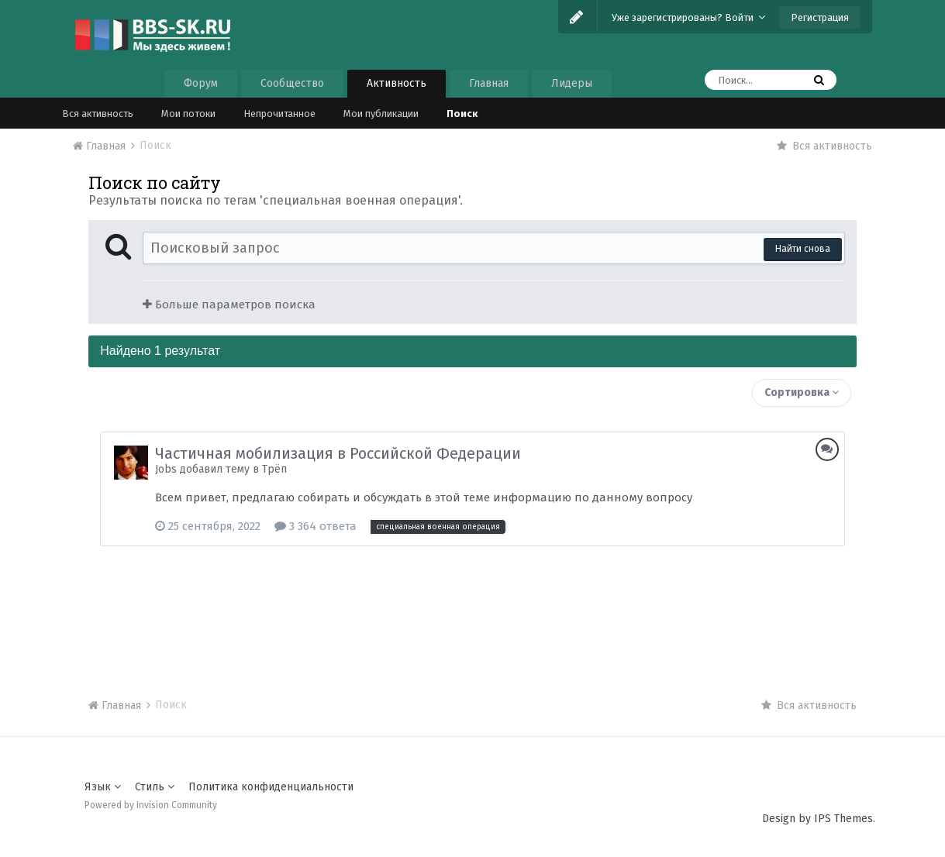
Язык (102, 786)
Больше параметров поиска (229, 304)
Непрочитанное (279, 113)
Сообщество (292, 83)
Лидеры (571, 83)
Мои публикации (381, 113)
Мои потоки (188, 113)
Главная (489, 83)
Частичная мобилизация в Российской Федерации (338, 453)
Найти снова (802, 248)
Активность (396, 83)
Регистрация (820, 17)
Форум (201, 83)
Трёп (274, 469)
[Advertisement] (472, 608)
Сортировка (801, 392)
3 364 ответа (315, 526)
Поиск (462, 113)
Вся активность (97, 113)
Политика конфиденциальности (271, 786)
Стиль (154, 786)
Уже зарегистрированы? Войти (688, 17)
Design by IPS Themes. (818, 818)
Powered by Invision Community (150, 805)
